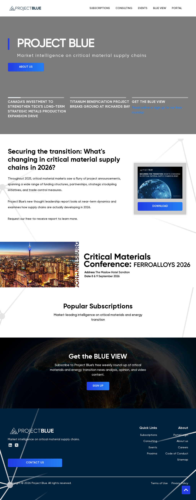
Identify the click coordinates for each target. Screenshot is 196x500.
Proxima (152, 453)
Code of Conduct (176, 453)
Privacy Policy (180, 483)
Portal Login (180, 435)
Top (186, 490)
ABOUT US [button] (26, 67)
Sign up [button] (98, 386)
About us (182, 441)
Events (142, 8)
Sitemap (182, 459)
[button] (14, 264)
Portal (177, 8)
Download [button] (160, 206)
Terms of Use (159, 483)
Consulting (124, 8)
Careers (183, 447)
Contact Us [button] (35, 462)
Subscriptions (100, 8)
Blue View (159, 8)
